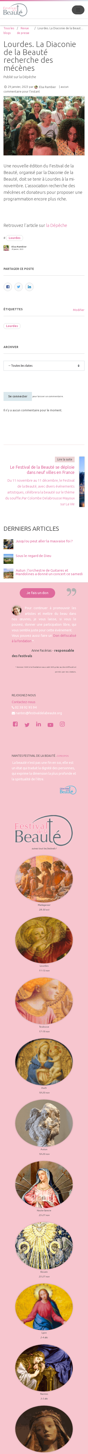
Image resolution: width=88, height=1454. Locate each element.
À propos (63, 703)
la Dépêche (56, 225)
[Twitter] (18, 287)
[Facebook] (8, 287)
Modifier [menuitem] (78, 309)
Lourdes (14, 237)
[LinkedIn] (29, 287)
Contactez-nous (23, 650)
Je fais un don (37, 541)
